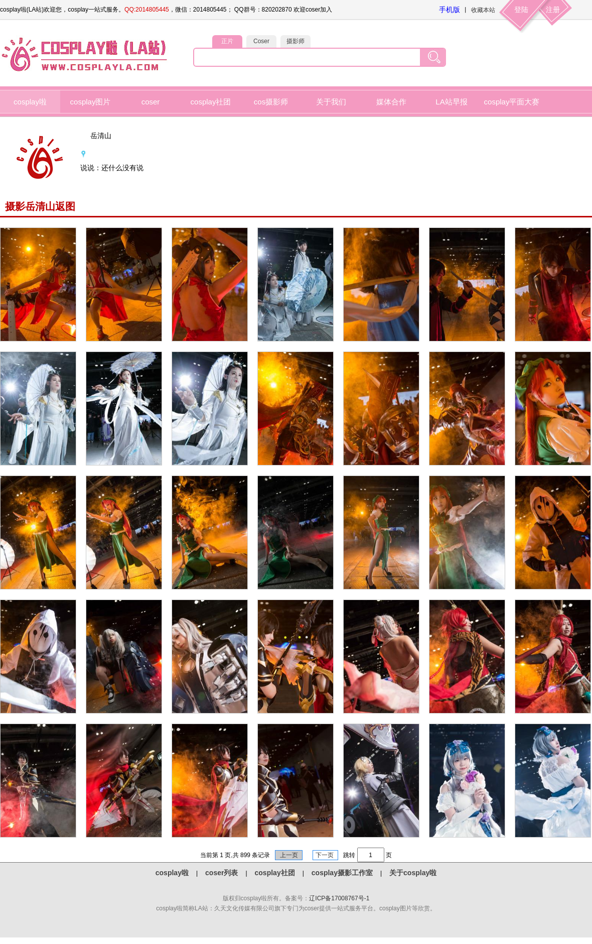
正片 (227, 41)
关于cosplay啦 (412, 873)
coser (150, 101)
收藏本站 (483, 10)
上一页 (289, 855)
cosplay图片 (90, 101)
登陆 (521, 10)
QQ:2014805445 (146, 9)
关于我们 (331, 101)
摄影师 (295, 41)
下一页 (325, 855)
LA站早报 (451, 101)
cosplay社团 (211, 101)
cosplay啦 (30, 101)
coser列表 (221, 873)
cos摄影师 (271, 101)
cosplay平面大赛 (512, 101)
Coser (261, 41)
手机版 (449, 10)
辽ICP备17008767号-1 (339, 898)
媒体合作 (391, 101)
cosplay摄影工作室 (342, 873)
